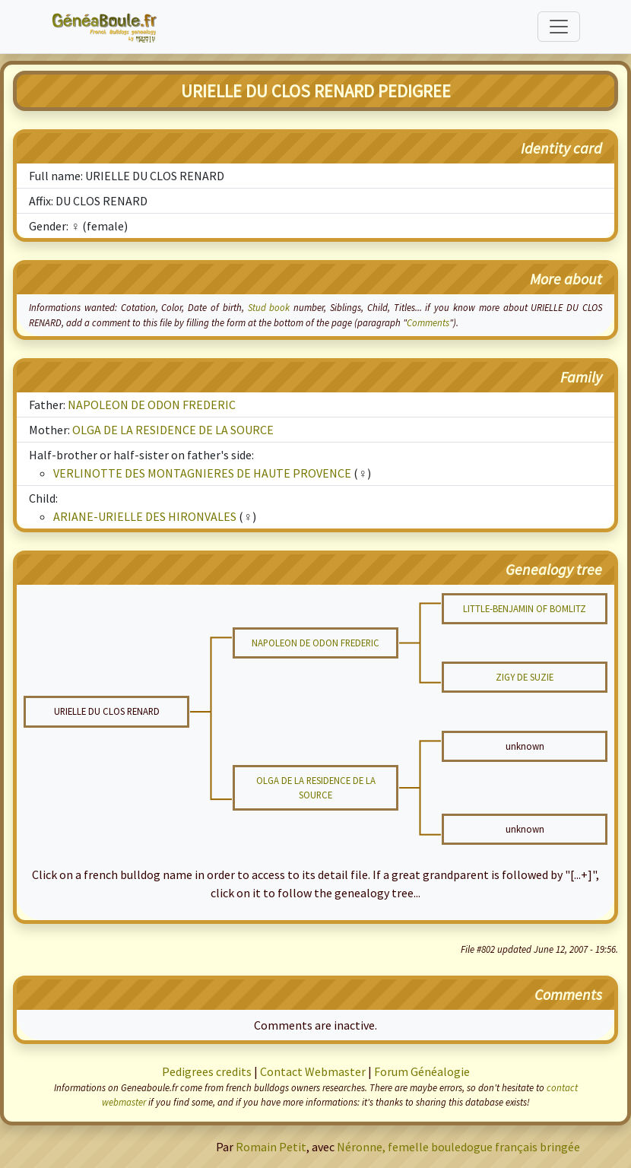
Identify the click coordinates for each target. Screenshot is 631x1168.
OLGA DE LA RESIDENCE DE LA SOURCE (173, 429)
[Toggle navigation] (558, 26)
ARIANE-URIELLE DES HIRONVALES (144, 516)
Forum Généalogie (422, 1071)
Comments (428, 322)
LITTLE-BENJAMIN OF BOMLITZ (524, 608)
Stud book (269, 307)
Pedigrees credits (207, 1071)
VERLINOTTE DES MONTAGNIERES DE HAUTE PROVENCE (202, 473)
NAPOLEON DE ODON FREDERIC (152, 404)
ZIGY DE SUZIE (524, 677)
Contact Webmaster (313, 1071)
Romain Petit (271, 1146)
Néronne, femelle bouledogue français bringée (458, 1146)
